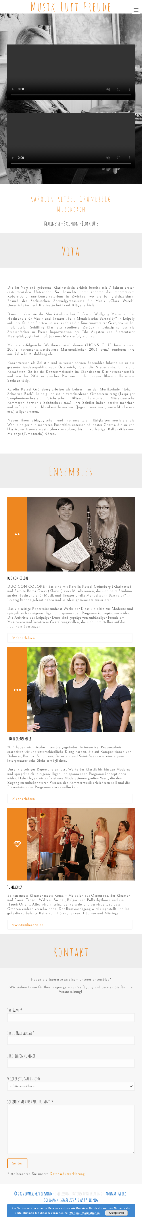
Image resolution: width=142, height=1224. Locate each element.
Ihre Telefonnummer (71, 1060)
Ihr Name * (71, 1014)
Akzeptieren (116, 1212)
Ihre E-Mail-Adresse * (71, 1037)
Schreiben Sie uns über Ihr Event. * (71, 1126)
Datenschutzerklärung (67, 1174)
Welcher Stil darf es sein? (71, 1083)
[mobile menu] (136, 10)
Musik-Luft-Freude (71, 6)
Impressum (62, 1194)
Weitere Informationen (84, 1213)
